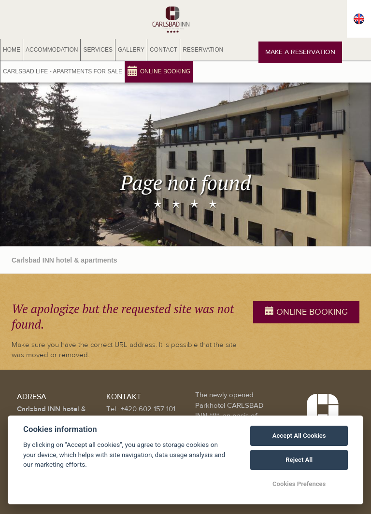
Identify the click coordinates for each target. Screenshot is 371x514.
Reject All (299, 459)
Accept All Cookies (299, 435)
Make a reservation (300, 52)
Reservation (203, 49)
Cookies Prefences (299, 483)
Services (97, 49)
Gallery (131, 49)
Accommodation (52, 49)
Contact (163, 49)
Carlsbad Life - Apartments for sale (62, 71)
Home (11, 49)
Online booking (159, 71)
